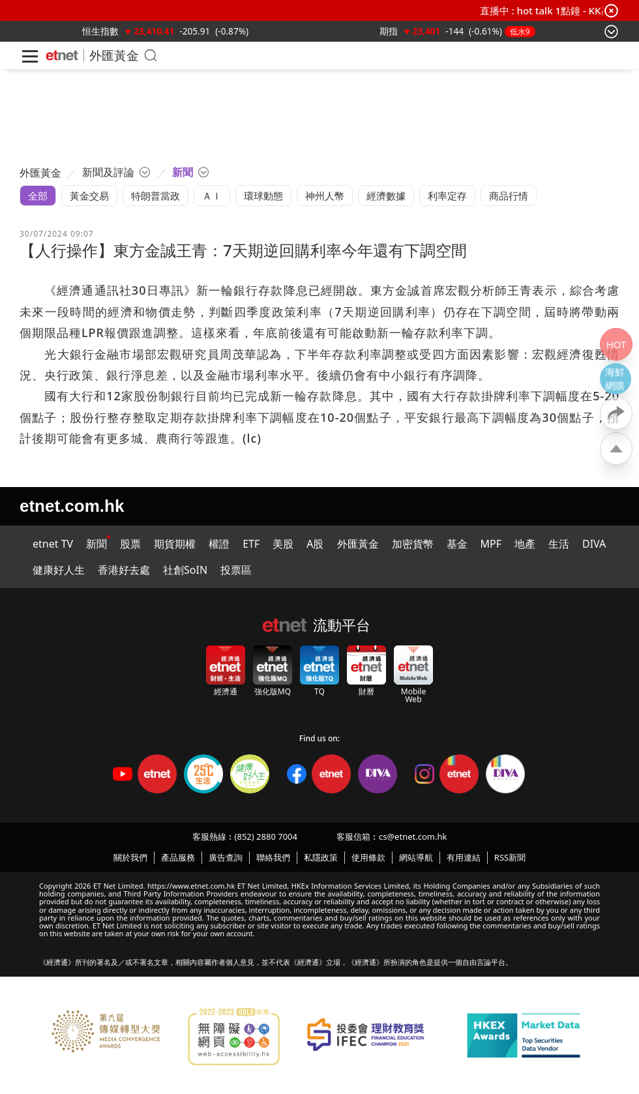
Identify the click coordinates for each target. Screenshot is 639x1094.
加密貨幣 (413, 544)
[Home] (62, 55)
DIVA (594, 544)
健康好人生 (59, 570)
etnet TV (53, 544)
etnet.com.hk (72, 506)
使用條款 (368, 857)
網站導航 (416, 857)
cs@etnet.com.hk (413, 836)
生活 (558, 544)
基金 (457, 544)
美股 (283, 544)
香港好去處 (124, 570)
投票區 (236, 570)
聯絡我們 (273, 857)
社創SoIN (185, 570)
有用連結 (464, 857)
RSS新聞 (510, 857)
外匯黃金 (114, 55)
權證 (219, 544)
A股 (314, 544)
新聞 (96, 544)
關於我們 (130, 857)
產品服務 (178, 857)
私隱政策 (321, 857)
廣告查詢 (226, 857)
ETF (251, 544)
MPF (491, 544)
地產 (524, 544)
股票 (130, 544)
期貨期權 (175, 544)
